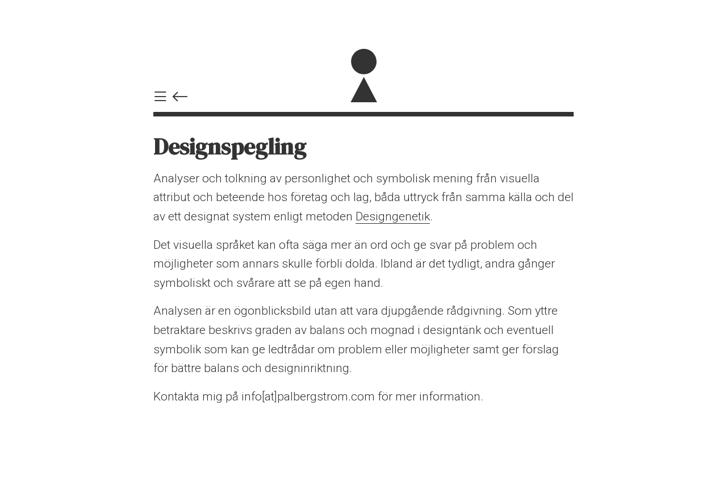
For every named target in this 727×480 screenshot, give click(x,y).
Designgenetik (393, 216)
